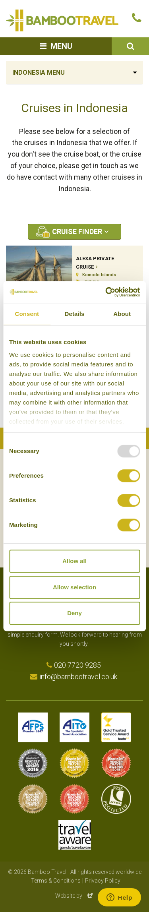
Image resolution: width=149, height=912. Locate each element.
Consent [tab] (27, 313)
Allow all (74, 561)
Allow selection (74, 587)
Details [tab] (75, 313)
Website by (74, 896)
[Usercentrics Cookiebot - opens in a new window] (106, 292)
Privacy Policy (102, 880)
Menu (61, 46)
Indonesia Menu (38, 72)
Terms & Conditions (56, 880)
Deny (74, 613)
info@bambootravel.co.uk (78, 676)
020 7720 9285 (77, 665)
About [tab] (122, 313)
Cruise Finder (77, 231)
